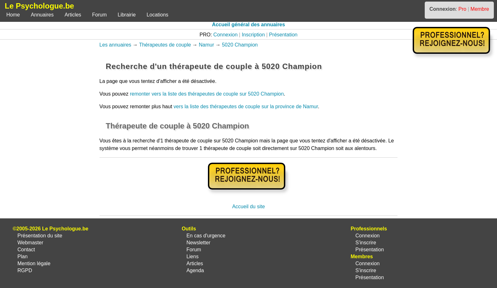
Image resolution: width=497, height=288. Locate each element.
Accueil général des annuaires (248, 24)
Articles (73, 14)
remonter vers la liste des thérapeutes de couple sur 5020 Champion (207, 94)
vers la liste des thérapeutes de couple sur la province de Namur (246, 106)
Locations (158, 14)
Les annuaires (116, 44)
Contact (26, 249)
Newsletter (198, 242)
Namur (206, 44)
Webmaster (30, 242)
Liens (192, 256)
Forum (99, 14)
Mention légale (33, 263)
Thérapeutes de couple (165, 44)
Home (13, 14)
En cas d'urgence (205, 235)
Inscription (253, 34)
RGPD (24, 270)
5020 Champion (240, 44)
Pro (462, 9)
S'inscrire (365, 242)
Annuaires (42, 14)
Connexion (225, 34)
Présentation (283, 34)
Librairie (127, 14)
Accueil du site (248, 206)
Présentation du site (39, 235)
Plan (22, 256)
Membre (479, 9)
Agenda (195, 270)
